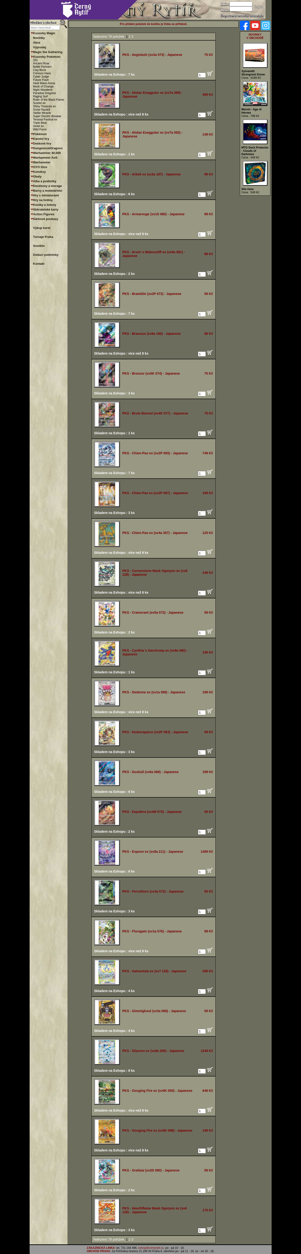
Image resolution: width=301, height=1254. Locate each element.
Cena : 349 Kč (250, 157)
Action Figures (44, 214)
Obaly (37, 176)
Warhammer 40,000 (47, 153)
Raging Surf (40, 96)
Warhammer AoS (45, 157)
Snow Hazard (41, 109)
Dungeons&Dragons (48, 148)
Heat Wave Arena (44, 83)
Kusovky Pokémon (46, 56)
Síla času (248, 189)
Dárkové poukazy (45, 219)
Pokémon (40, 134)
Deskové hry (42, 143)
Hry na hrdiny (43, 200)
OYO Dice (40, 167)
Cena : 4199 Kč (251, 77)
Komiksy (39, 172)
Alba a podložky (44, 181)
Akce (36, 42)
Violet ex (38, 126)
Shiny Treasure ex (44, 106)
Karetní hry (41, 139)
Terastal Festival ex (45, 119)
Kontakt (38, 263)
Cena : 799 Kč (250, 116)
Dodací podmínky (46, 255)
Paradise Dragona (44, 93)
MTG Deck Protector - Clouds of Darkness (255, 151)
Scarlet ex (39, 103)
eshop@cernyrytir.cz (151, 1248)
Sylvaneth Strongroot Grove (253, 73)
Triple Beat (40, 122)
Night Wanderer (43, 89)
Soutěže (39, 246)
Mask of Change (43, 86)
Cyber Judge (41, 76)
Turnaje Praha (43, 237)
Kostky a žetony (44, 205)
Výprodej (39, 47)
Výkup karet (42, 228)
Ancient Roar (41, 63)
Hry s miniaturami (46, 195)
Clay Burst (39, 70)
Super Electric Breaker (47, 116)
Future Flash (41, 80)
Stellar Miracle (42, 113)
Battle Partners (42, 66)
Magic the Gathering (48, 52)
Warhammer (42, 162)
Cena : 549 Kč (250, 192)
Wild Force (40, 129)
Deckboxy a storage (47, 186)
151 (35, 60)
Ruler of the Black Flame (48, 99)
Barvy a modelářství (47, 190)
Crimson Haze (42, 73)
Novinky (39, 38)
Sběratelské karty (46, 209)
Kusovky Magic (44, 33)
